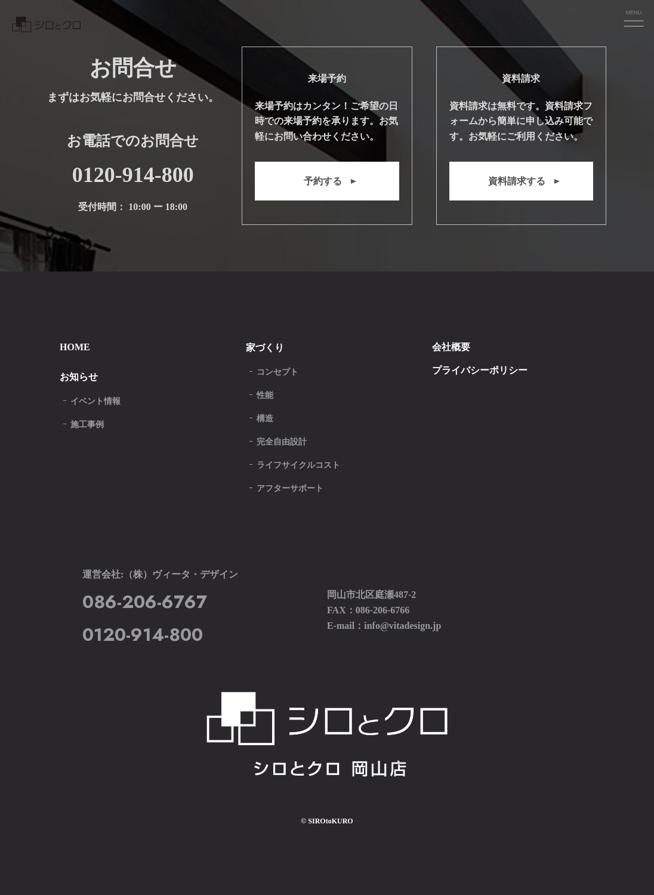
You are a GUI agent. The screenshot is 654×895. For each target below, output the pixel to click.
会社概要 (451, 347)
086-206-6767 (144, 602)
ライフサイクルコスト (298, 465)
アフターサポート (290, 488)
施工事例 (87, 424)
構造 (265, 418)
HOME (75, 347)
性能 (265, 395)
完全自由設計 (282, 441)
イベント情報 (95, 401)
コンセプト (277, 372)
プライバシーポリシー (479, 370)
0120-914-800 (133, 175)
